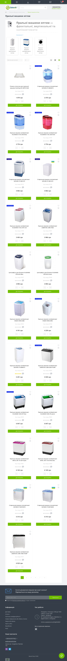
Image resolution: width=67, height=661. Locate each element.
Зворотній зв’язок (10, 621)
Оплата (7, 614)
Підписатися (55, 597)
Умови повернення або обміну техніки (16, 619)
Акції (6, 628)
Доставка (7, 612)
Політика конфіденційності (18, 600)
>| (44, 577)
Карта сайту (8, 623)
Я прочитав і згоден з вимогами (21, 600)
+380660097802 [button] (11, 639)
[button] (27, 2)
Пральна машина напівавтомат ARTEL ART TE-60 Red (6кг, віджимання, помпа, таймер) (47, 460)
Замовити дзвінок (56, 8)
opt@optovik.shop (10, 641)
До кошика (19, 105)
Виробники (8, 626)
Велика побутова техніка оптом (17, 12)
